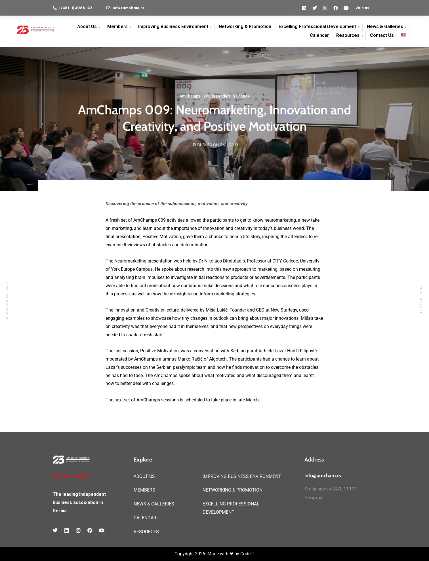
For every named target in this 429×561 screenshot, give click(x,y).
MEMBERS (144, 490)
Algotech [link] (218, 359)
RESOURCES (146, 531)
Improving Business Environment (173, 26)
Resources (347, 35)
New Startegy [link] (284, 310)
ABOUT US (144, 476)
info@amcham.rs (322, 476)
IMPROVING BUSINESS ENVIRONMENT (242, 476)
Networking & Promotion (245, 26)
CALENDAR (145, 517)
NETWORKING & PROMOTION (232, 490)
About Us (87, 26)
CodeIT (247, 553)
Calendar (319, 35)
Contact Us (382, 35)
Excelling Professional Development (317, 26)
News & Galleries (385, 26)
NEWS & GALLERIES (154, 504)
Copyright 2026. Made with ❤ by (207, 553)
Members (117, 26)
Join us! (363, 7)
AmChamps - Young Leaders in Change (215, 97)
